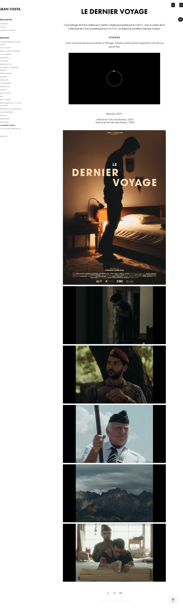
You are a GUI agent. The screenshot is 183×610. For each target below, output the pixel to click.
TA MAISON (4, 80)
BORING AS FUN (6, 64)
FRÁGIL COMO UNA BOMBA (10, 51)
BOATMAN (3, 77)
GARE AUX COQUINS (7, 30)
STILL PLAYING (5, 48)
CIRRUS (3, 27)
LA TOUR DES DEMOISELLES (10, 128)
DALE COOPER (5, 93)
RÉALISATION (6, 19)
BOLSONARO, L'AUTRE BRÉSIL (11, 109)
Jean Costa (10, 9)
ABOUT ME (4, 136)
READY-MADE (5, 119)
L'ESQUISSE (4, 61)
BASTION (3, 115)
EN (180, 19)
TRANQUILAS (5, 86)
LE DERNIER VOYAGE (7, 125)
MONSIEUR (4, 122)
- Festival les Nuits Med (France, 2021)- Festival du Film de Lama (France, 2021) (114, 121)
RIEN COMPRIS (5, 100)
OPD (1, 96)
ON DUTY (3, 90)
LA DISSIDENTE (5, 83)
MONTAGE (4, 37)
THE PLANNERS (5, 54)
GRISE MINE (4, 58)
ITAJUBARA (4, 24)
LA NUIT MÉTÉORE (6, 112)
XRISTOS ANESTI (6, 73)
